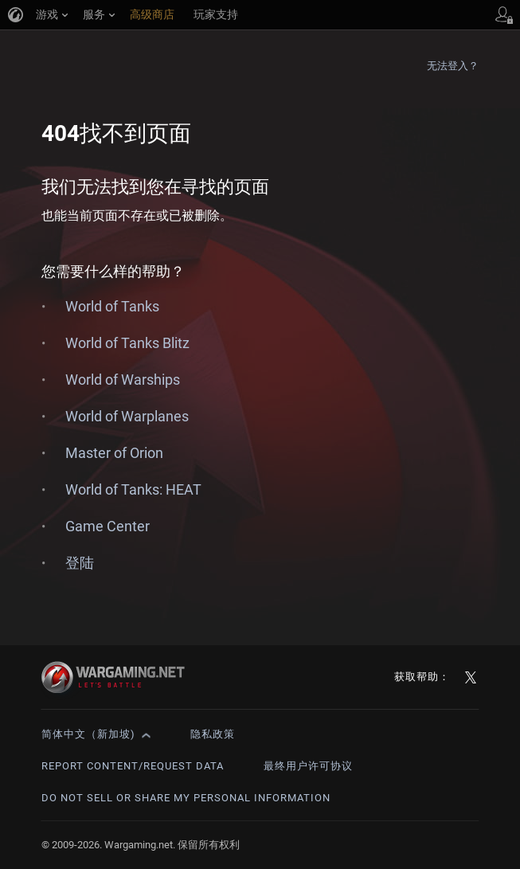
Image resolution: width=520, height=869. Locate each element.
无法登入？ (453, 66)
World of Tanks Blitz (127, 343)
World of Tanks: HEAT (133, 489)
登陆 (79, 562)
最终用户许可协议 (308, 766)
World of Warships (122, 379)
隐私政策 (212, 734)
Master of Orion (114, 452)
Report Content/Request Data (132, 766)
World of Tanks (112, 306)
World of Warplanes (127, 416)
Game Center (107, 526)
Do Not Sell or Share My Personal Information (185, 798)
